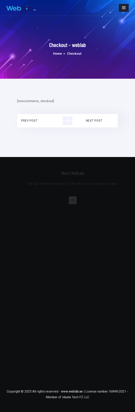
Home (57, 53)
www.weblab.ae (72, 391)
